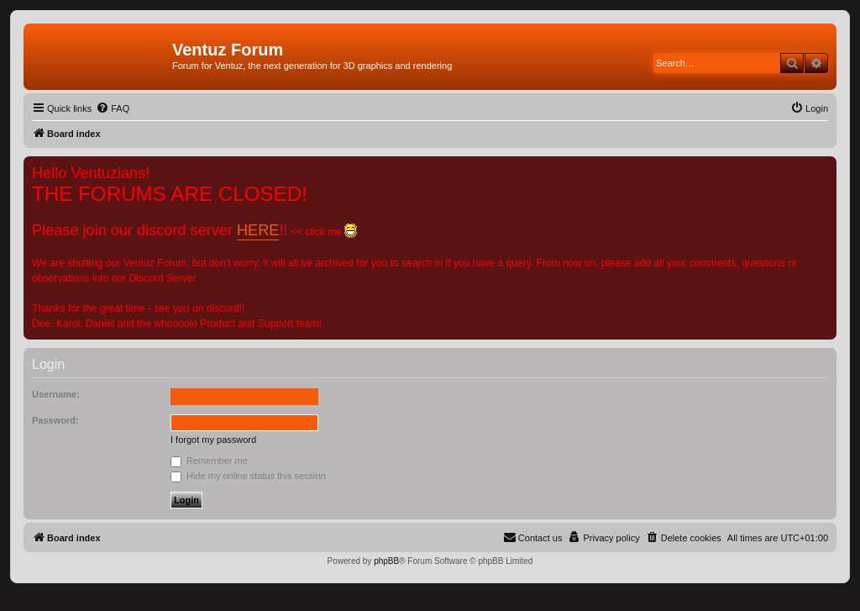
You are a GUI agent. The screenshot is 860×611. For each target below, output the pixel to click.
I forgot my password (213, 440)
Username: (56, 394)
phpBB (386, 561)
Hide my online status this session (248, 476)
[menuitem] (112, 108)
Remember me (209, 461)
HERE (258, 230)
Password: (55, 420)
